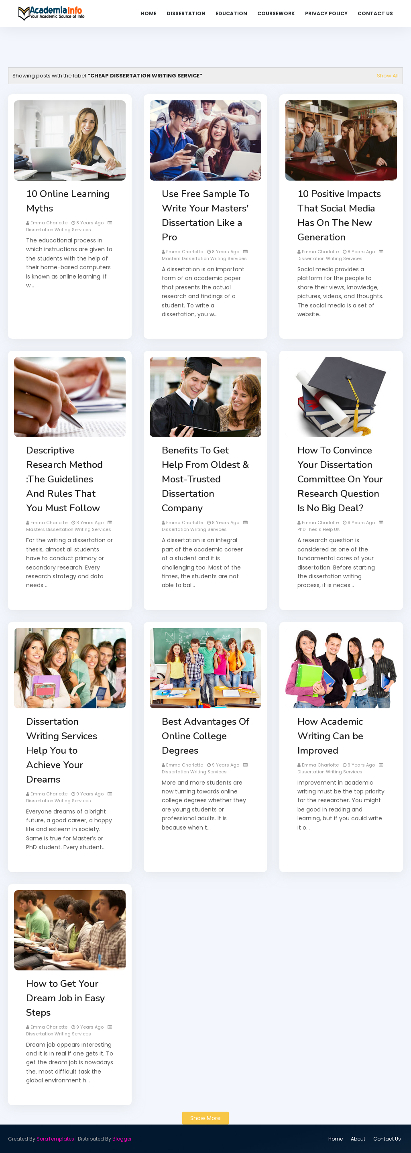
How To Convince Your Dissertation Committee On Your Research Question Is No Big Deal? (340, 479)
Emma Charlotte (49, 223)
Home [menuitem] (149, 13)
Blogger (122, 1138)
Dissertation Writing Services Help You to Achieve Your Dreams (61, 750)
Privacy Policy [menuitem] (326, 13)
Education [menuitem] (231, 13)
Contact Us (387, 1138)
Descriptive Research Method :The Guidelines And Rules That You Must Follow (64, 479)
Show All (388, 75)
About (358, 1138)
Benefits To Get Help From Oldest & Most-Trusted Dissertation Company (205, 479)
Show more (205, 1118)
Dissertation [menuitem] (186, 13)
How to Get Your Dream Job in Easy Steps (65, 998)
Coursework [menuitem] (276, 13)
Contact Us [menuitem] (375, 13)
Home (335, 1138)
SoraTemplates (55, 1138)
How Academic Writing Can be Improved (330, 736)
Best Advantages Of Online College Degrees (205, 736)
